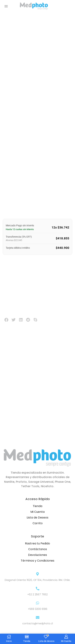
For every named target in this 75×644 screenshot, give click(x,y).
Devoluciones (37, 555)
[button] (6, 6)
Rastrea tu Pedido (37, 543)
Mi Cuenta (37, 512)
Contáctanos (37, 549)
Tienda (37, 506)
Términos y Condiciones (37, 561)
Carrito (38, 523)
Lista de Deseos (37, 517)
